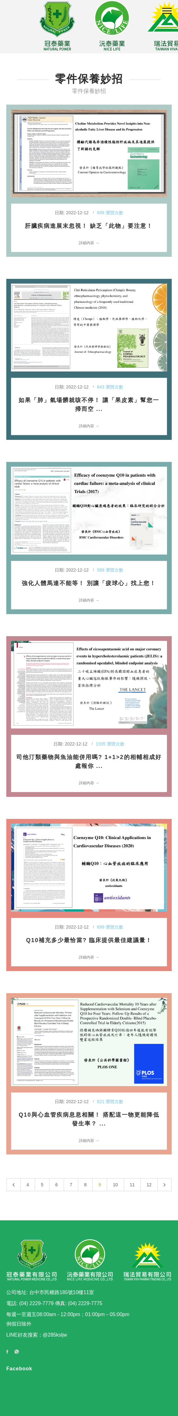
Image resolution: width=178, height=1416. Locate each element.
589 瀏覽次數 (110, 570)
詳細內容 (86, 243)
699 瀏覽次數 (110, 212)
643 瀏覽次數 (110, 386)
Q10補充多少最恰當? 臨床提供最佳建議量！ (89, 940)
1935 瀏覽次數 (110, 743)
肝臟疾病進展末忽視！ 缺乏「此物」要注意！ (89, 226)
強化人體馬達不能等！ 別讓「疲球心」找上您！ (89, 583)
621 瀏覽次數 (110, 1101)
